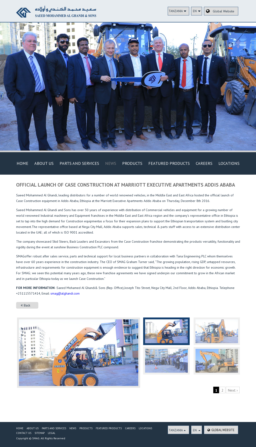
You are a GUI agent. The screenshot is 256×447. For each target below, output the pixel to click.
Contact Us (23, 433)
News (110, 163)
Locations (228, 163)
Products (132, 163)
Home (22, 163)
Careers (204, 163)
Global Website (221, 430)
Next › (233, 390)
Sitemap (40, 433)
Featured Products (169, 163)
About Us (43, 163)
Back (25, 305)
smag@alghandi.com (65, 293)
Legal (51, 433)
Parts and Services (79, 163)
